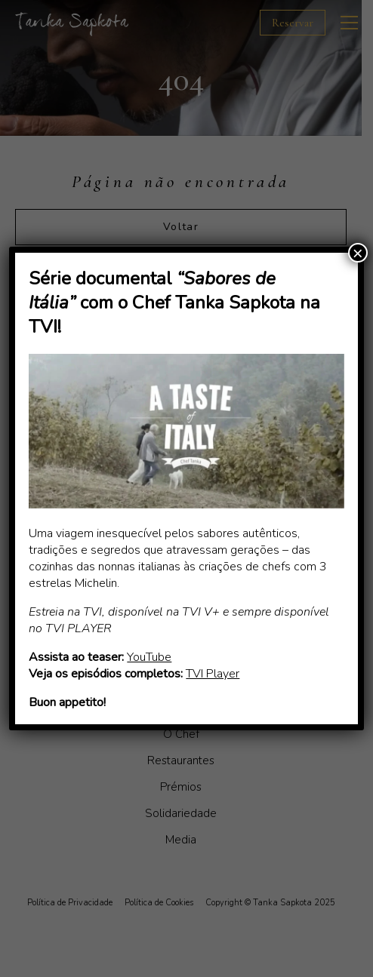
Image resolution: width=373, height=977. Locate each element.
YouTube (149, 657)
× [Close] (358, 253)
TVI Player (212, 673)
